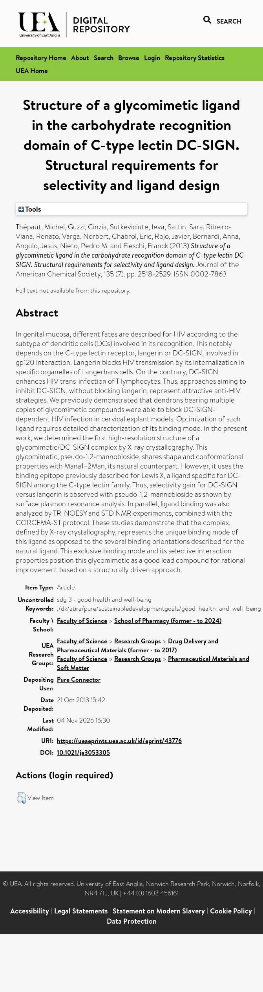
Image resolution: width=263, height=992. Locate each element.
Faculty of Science (82, 620)
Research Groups (137, 641)
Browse (128, 57)
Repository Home (41, 57)
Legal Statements (81, 911)
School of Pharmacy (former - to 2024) (167, 620)
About (80, 57)
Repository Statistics (195, 57)
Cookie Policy (231, 911)
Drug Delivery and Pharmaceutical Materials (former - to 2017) (137, 645)
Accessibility (29, 911)
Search (103, 57)
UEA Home (32, 70)
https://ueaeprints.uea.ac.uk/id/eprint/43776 (119, 740)
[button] (21, 798)
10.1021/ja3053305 (83, 752)
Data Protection (132, 921)
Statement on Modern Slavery (159, 911)
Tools (29, 209)
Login (152, 57)
